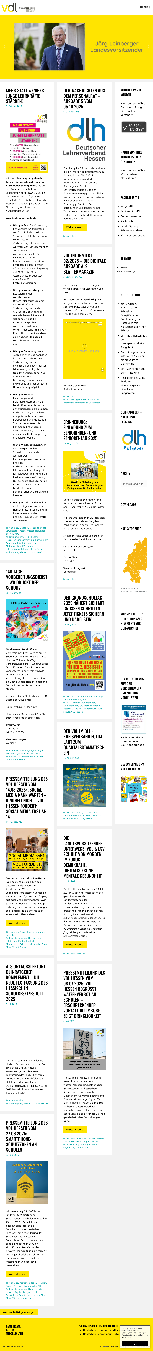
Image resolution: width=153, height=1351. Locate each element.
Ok (135, 1343)
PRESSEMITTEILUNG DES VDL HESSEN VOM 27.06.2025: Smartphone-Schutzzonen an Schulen (27, 1136)
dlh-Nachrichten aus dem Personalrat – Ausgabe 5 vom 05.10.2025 (84, 98)
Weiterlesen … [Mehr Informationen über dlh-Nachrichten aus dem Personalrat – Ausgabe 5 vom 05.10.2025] (75, 227)
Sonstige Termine (20, 753)
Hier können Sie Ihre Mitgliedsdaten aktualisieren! (133, 174)
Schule (40, 756)
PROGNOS (37, 552)
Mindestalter (12, 944)
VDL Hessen (89, 399)
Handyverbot (34, 1289)
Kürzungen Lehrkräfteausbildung (19, 547)
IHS (81, 708)
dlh (68, 818)
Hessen (34, 536)
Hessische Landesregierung (20, 539)
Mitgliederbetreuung (133, 235)
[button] (4, 46)
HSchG (44, 1103)
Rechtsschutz (129, 221)
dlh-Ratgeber (15, 1103)
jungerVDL (127, 206)
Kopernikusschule (93, 708)
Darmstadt (69, 571)
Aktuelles (13, 527)
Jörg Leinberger (83, 1144)
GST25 (75, 708)
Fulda (79, 812)
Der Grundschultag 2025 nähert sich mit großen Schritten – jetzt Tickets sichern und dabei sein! (83, 608)
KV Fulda (75, 818)
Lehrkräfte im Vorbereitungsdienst (24, 550)
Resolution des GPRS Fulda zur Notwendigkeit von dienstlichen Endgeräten (133, 385)
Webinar (11, 743)
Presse (22, 530)
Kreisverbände (91, 812)
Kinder (21, 941)
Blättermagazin (74, 399)
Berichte (81, 953)
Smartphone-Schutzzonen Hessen (23, 1295)
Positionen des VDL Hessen (90, 1138)
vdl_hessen (86, 818)
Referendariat (29, 756)
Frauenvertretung (131, 216)
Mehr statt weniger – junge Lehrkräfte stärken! (27, 95)
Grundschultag (70, 705)
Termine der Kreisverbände (87, 815)
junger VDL (24, 527)
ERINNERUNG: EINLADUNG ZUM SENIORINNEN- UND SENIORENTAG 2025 (80, 429)
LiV (29, 552)
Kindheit (30, 941)
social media (34, 944)
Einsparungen (16, 536)
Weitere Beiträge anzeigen (19, 1312)
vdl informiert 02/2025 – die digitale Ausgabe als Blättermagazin (84, 263)
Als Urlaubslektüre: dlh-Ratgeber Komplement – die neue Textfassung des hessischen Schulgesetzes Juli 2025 (27, 982)
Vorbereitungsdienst (16, 759)
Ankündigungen (27, 750)
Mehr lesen (126, 1337)
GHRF (27, 536)
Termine (34, 753)
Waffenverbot (82, 1147)
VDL (17, 533)
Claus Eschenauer (18, 937)
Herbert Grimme (32, 1103)
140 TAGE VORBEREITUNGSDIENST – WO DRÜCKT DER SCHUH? (26, 579)
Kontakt (115, 1346)
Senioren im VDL (130, 211)
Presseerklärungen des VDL (85, 1141)
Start (105, 1346)
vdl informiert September (87, 402)
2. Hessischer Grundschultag (80, 702)
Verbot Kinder (19, 947)
